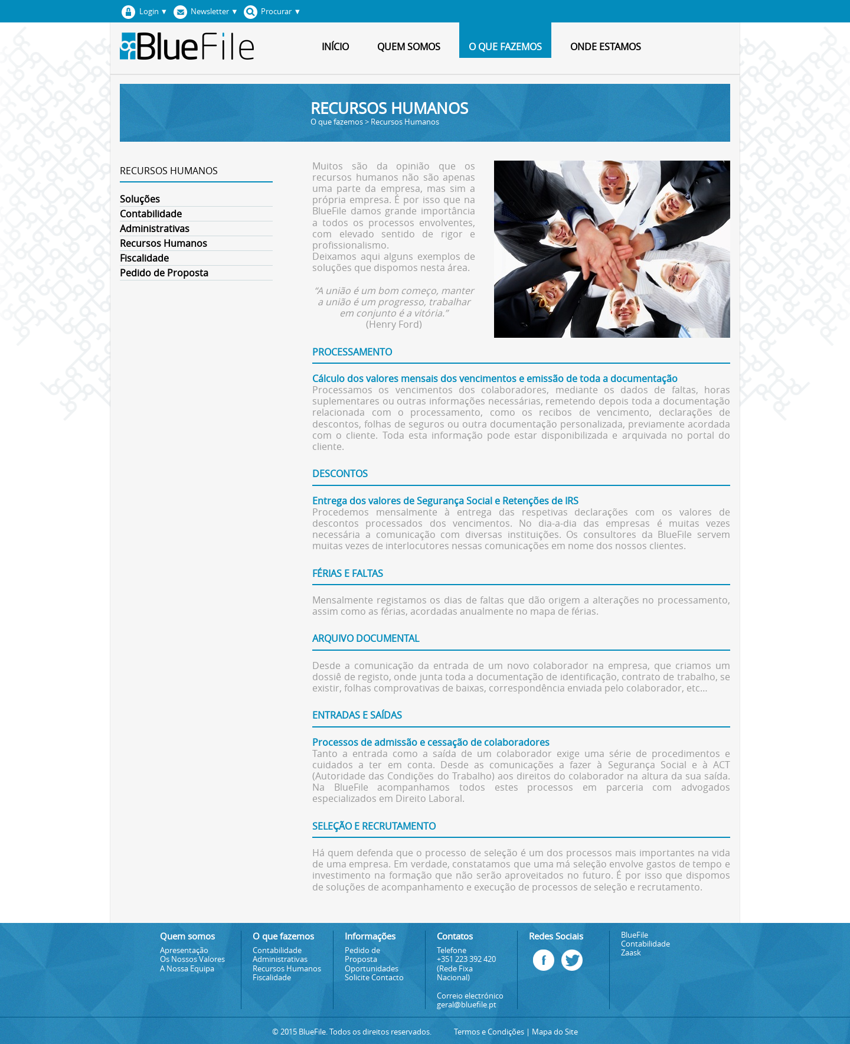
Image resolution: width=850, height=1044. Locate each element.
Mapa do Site (555, 1032)
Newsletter (203, 11)
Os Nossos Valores (192, 959)
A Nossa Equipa (187, 969)
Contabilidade (151, 213)
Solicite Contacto (374, 978)
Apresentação (184, 950)
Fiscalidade (144, 258)
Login (143, 11)
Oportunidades (371, 969)
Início (335, 46)
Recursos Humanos (163, 243)
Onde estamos (605, 46)
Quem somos (408, 46)
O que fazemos (505, 46)
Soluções (140, 199)
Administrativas (154, 228)
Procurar (270, 11)
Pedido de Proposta (164, 272)
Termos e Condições (489, 1032)
